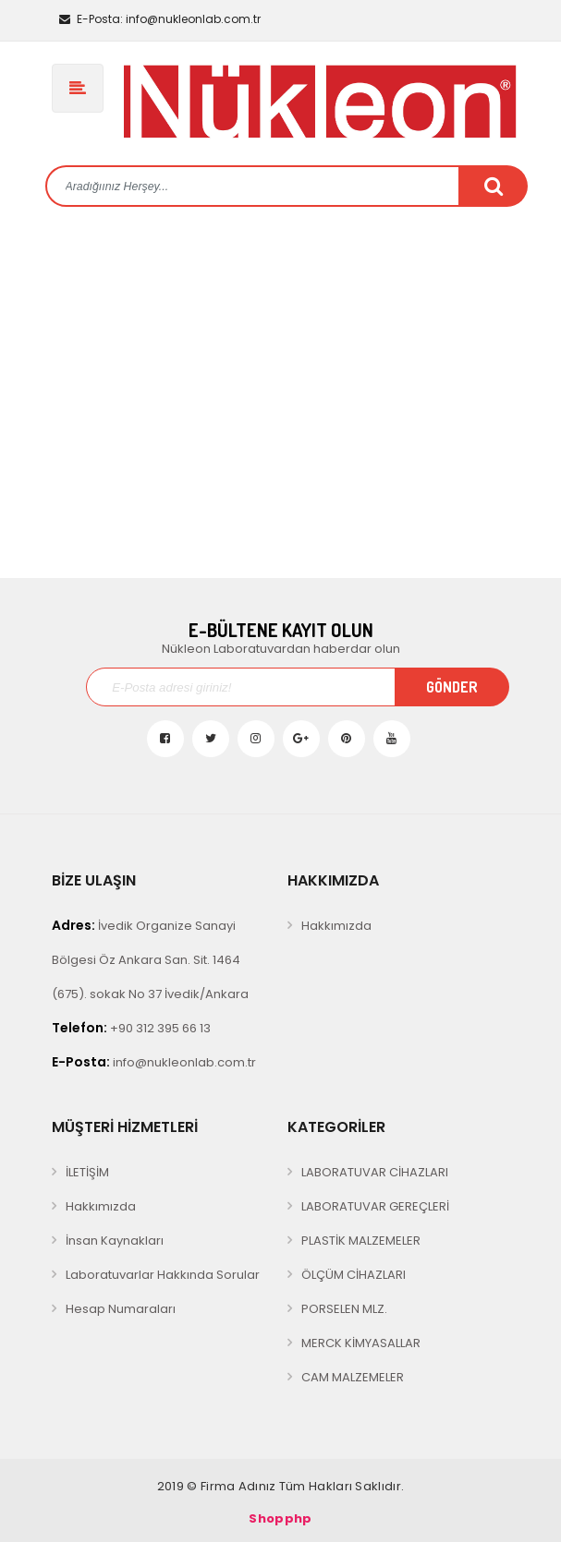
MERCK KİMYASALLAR (361, 1343)
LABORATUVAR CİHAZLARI (374, 1172)
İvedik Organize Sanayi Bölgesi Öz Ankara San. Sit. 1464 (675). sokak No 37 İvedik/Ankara (150, 959)
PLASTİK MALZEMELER (361, 1240)
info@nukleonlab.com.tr (160, 19)
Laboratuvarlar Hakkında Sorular (163, 1274)
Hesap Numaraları (121, 1309)
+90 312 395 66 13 (131, 1027)
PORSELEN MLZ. (344, 1309)
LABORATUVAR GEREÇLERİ (375, 1206)
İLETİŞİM (87, 1172)
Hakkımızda (336, 925)
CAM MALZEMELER (352, 1377)
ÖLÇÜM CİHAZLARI (353, 1274)
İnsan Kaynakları (115, 1240)
